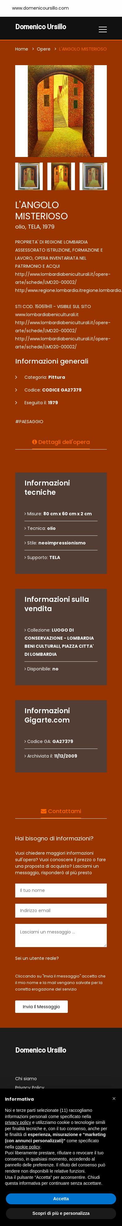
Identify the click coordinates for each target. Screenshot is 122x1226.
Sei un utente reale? (37, 958)
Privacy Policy (29, 1088)
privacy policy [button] (18, 1122)
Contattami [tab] (61, 811)
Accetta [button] (61, 1198)
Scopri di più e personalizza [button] (61, 1213)
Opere (43, 49)
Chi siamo (26, 1079)
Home (21, 49)
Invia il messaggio (41, 1007)
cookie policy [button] (27, 1146)
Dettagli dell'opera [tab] (61, 442)
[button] (114, 1098)
